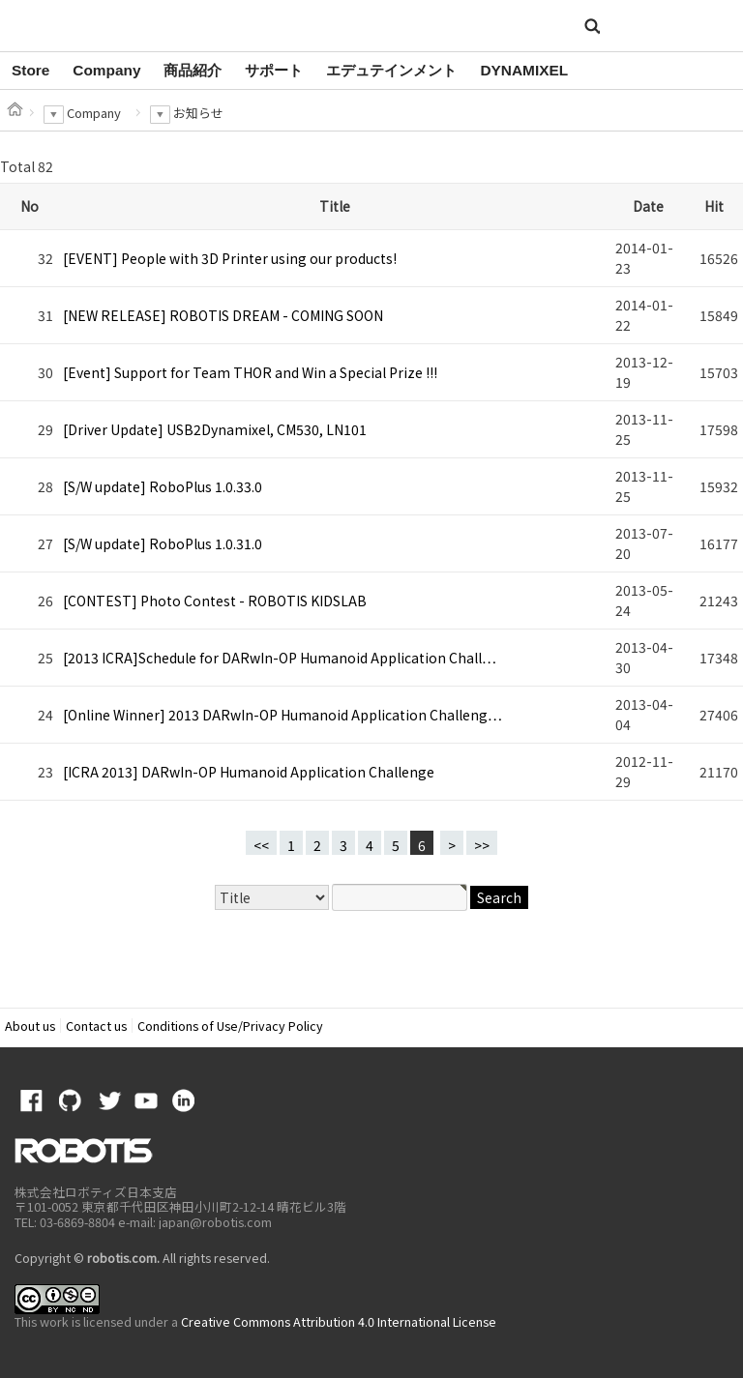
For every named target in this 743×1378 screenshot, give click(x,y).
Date (648, 206)
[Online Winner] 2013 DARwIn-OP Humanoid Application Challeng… (282, 714)
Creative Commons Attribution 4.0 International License (338, 1321)
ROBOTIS (96, 24)
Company (106, 70)
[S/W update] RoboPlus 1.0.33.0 (162, 486)
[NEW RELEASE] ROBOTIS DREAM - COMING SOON (223, 315)
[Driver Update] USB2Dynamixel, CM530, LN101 (215, 429)
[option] (30, 70)
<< (261, 845)
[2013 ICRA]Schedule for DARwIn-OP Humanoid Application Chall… (279, 657)
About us (30, 1025)
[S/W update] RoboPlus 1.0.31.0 (162, 543)
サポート (274, 70)
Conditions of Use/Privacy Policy (230, 1025)
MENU (698, 27)
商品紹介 (192, 70)
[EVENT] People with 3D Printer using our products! (230, 258)
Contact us (96, 1025)
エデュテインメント (391, 70)
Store (30, 70)
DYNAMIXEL (524, 70)
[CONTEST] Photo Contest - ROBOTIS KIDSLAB (215, 600)
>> (482, 845)
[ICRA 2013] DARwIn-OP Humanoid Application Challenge (248, 771)
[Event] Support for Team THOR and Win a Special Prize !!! (250, 372)
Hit (714, 206)
